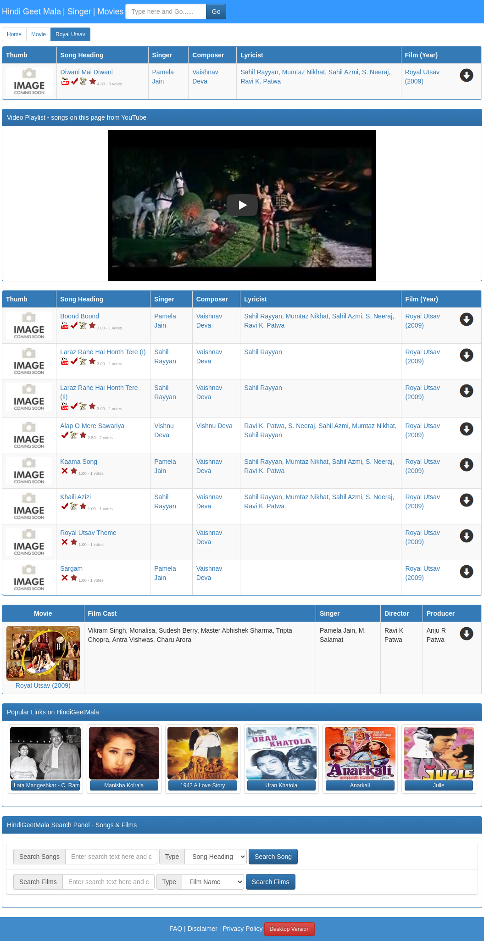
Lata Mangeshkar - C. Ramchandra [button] (47, 785)
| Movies (108, 11)
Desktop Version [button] (289, 929)
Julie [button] (439, 785)
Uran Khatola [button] (281, 785)
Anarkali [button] (360, 785)
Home (14, 34)
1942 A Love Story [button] (202, 785)
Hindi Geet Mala (31, 11)
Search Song (273, 856)
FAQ (175, 928)
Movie (38, 34)
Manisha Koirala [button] (124, 785)
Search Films (270, 881)
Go (216, 11)
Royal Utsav (70, 34)
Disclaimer (202, 928)
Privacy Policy (242, 928)
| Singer (77, 11)
